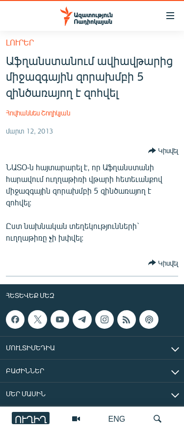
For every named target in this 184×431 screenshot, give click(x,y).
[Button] (163, 151)
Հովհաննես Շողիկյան (38, 113)
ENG (117, 418)
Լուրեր (20, 42)
